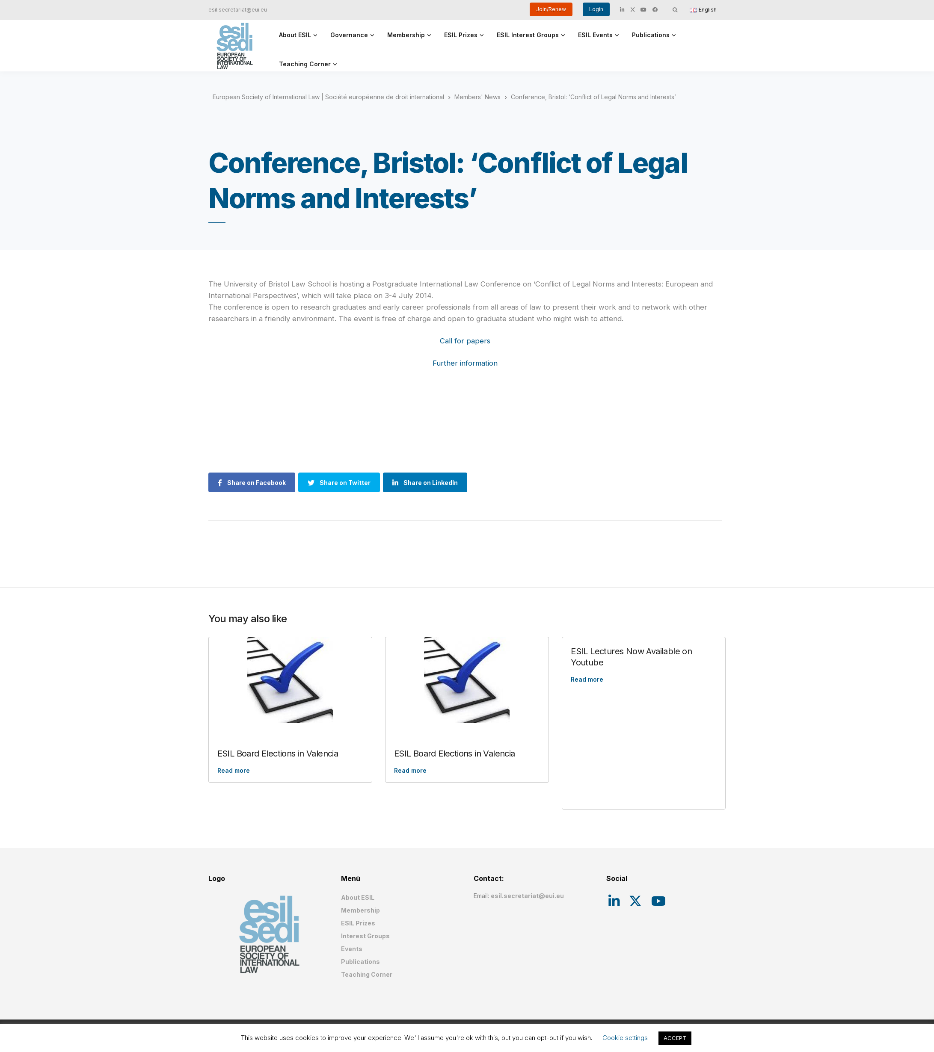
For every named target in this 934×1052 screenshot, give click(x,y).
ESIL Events (595, 34)
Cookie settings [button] (625, 1038)
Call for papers (465, 341)
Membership (406, 34)
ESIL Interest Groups (528, 34)
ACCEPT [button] (675, 1037)
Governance (349, 34)
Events (351, 948)
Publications (651, 34)
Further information (465, 363)
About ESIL (295, 34)
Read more (233, 770)
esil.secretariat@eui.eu (237, 9)
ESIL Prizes (460, 34)
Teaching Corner (305, 64)
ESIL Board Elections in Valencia (277, 753)
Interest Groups (365, 936)
